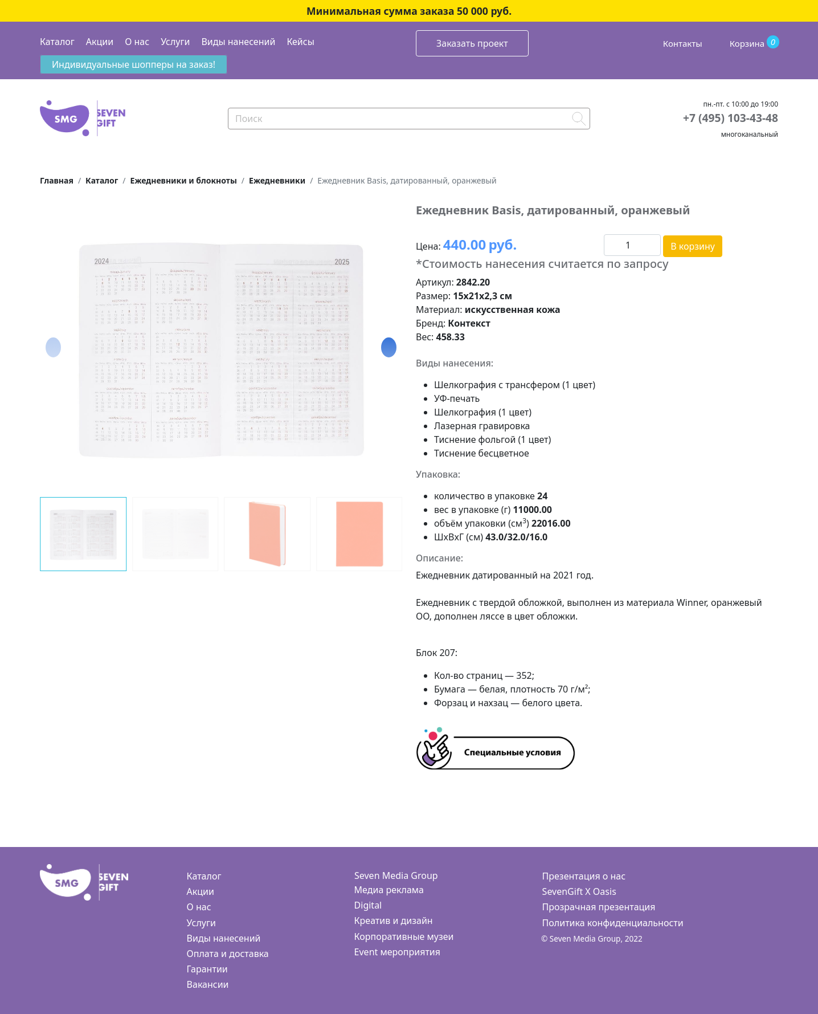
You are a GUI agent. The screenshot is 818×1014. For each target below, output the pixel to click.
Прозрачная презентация (599, 907)
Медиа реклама (389, 889)
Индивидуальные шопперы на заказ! (133, 64)
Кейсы (300, 41)
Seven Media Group (396, 875)
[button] (388, 347)
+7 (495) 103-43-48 (730, 117)
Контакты (682, 43)
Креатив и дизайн (393, 920)
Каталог (57, 41)
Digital (368, 905)
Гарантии (207, 969)
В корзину (692, 246)
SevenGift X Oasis (579, 891)
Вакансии (208, 984)
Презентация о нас (583, 876)
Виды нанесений (238, 41)
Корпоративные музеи (404, 936)
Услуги (175, 41)
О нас (137, 41)
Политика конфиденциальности (613, 923)
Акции (99, 41)
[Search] (409, 118)
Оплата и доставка (228, 953)
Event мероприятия (397, 952)
